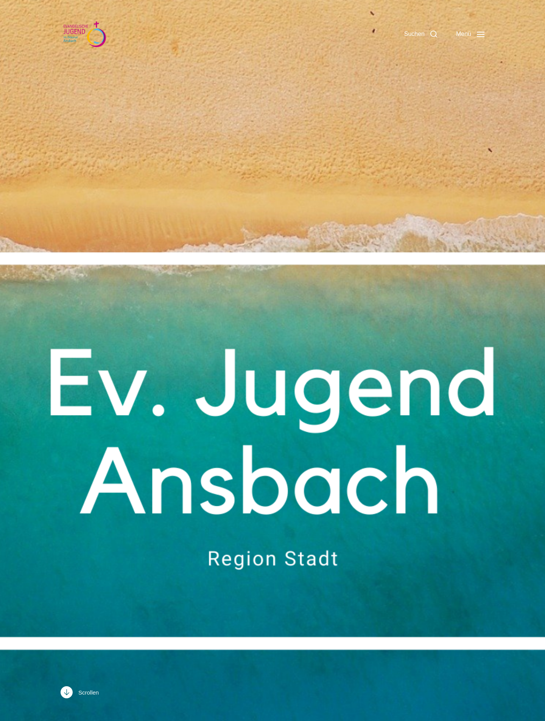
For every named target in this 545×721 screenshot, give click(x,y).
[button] (421, 34)
